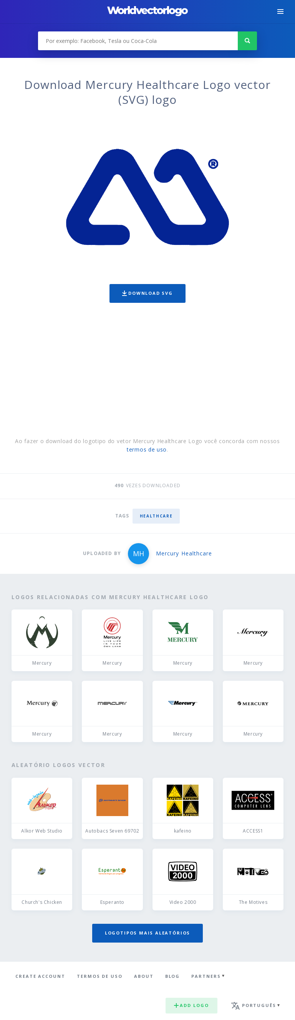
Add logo (191, 1005)
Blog (172, 976)
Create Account (40, 976)
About (144, 976)
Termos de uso (100, 976)
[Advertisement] (147, 371)
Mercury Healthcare (184, 553)
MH (138, 553)
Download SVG (147, 293)
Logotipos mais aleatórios (147, 933)
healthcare (156, 516)
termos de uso (147, 449)
